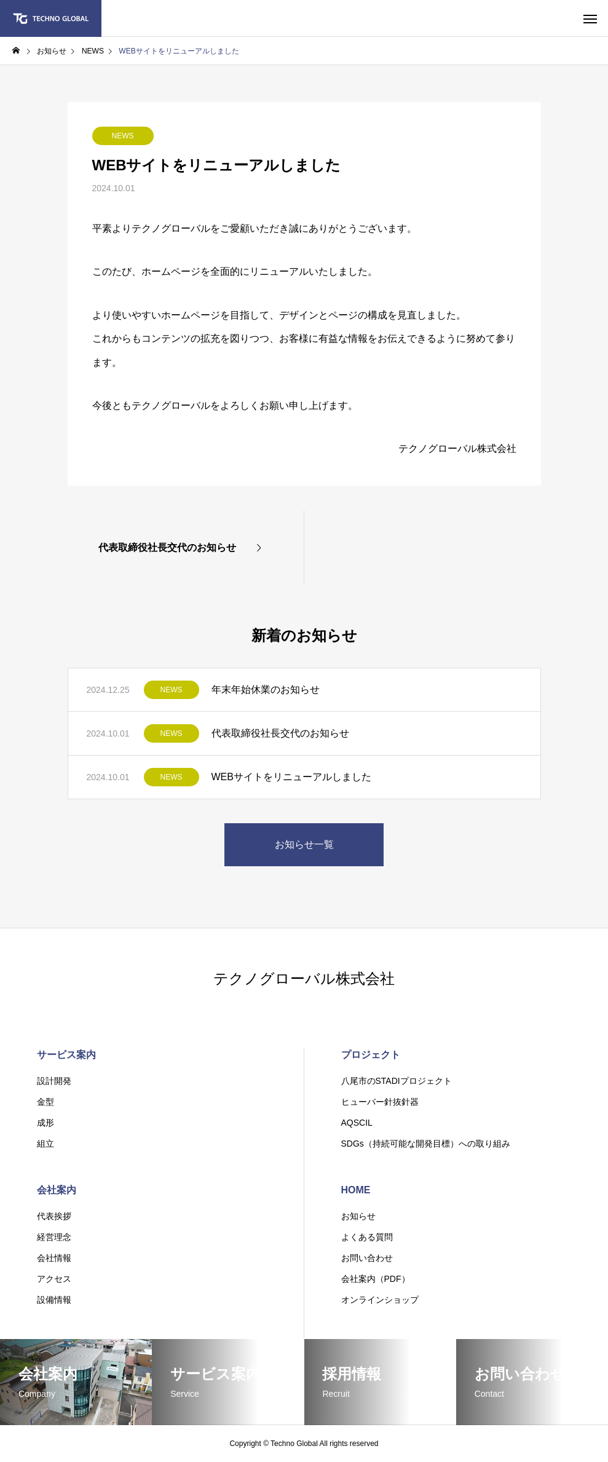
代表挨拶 (54, 1216)
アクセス (54, 1279)
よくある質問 (367, 1237)
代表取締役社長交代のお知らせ (280, 733)
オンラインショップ (380, 1300)
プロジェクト (370, 1054)
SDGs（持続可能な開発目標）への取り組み (425, 1143)
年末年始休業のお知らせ (265, 689)
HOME (356, 1190)
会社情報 (54, 1258)
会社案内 (56, 1190)
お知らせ (358, 1216)
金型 (45, 1102)
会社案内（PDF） (375, 1279)
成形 (45, 1123)
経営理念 (54, 1237)
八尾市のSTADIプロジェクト (396, 1081)
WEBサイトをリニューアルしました (291, 777)
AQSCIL (357, 1123)
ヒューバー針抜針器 (380, 1102)
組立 (45, 1143)
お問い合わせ (367, 1258)
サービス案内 (66, 1054)
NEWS (123, 136)
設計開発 (54, 1081)
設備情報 (54, 1300)
